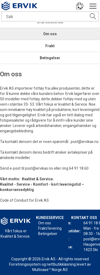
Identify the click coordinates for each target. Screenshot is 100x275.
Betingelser (50, 58)
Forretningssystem (25, 264)
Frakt (50, 46)
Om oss (50, 34)
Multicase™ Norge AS (50, 270)
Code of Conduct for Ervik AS (24, 200)
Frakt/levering (50, 228)
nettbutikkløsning (61, 264)
